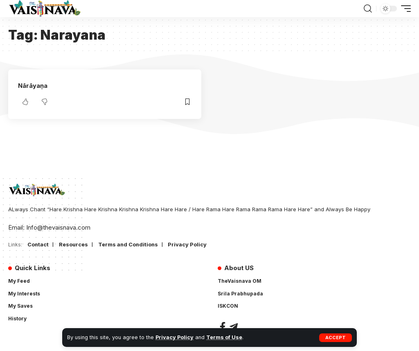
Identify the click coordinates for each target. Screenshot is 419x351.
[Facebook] (223, 327)
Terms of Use (224, 337)
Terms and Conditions (129, 244)
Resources (74, 244)
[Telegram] (234, 327)
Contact (38, 244)
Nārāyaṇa (32, 85)
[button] (335, 337)
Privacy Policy (174, 337)
